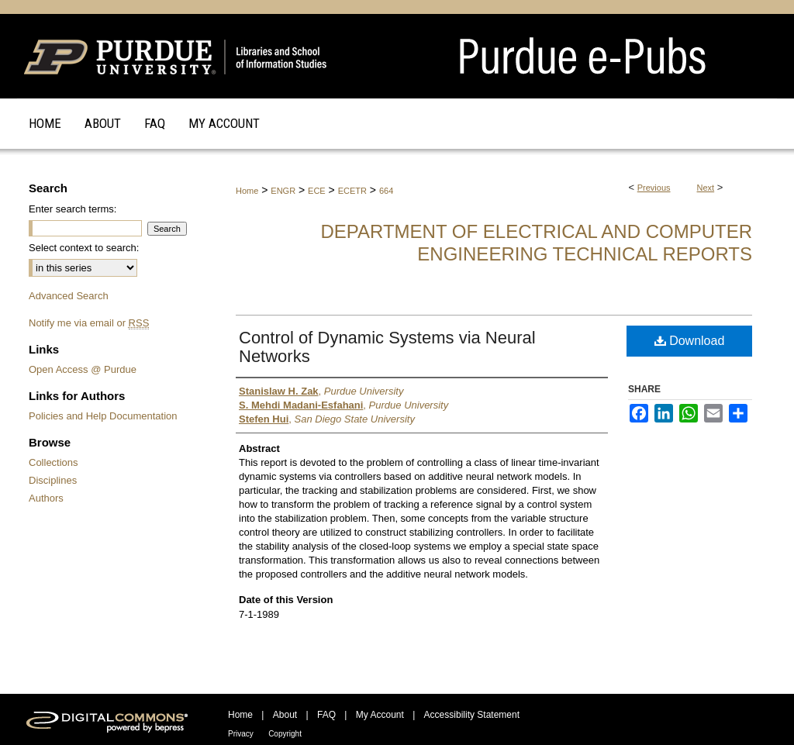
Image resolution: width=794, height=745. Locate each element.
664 (386, 190)
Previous (654, 187)
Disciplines (53, 480)
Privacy (241, 733)
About (285, 714)
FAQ (326, 714)
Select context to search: (84, 248)
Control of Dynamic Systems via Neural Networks (387, 347)
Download (689, 340)
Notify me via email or (89, 323)
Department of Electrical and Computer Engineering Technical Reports (536, 242)
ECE (317, 190)
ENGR (283, 190)
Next (706, 187)
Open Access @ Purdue (82, 369)
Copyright (285, 733)
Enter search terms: (72, 209)
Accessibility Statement (472, 714)
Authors (46, 498)
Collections (53, 462)
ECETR (352, 190)
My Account (380, 714)
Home (247, 190)
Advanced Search (69, 296)
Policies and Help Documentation (103, 416)
